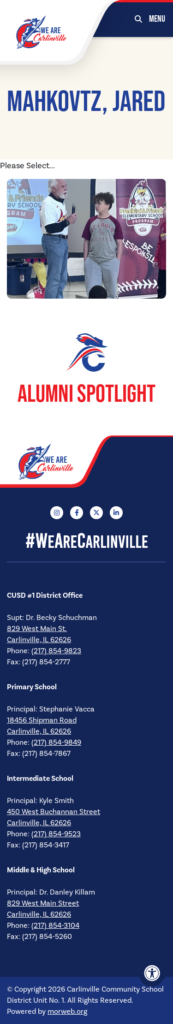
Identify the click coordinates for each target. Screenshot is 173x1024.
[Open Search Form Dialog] (138, 18)
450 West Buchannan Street (53, 811)
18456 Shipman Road (42, 720)
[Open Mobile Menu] (157, 18)
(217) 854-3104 (55, 925)
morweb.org (67, 1011)
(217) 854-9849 (56, 742)
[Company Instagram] (56, 512)
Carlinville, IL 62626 (39, 639)
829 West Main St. (37, 628)
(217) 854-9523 (56, 834)
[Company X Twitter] (96, 512)
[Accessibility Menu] (152, 973)
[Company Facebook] (76, 512)
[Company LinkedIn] (116, 512)
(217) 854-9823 (56, 651)
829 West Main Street (43, 903)
